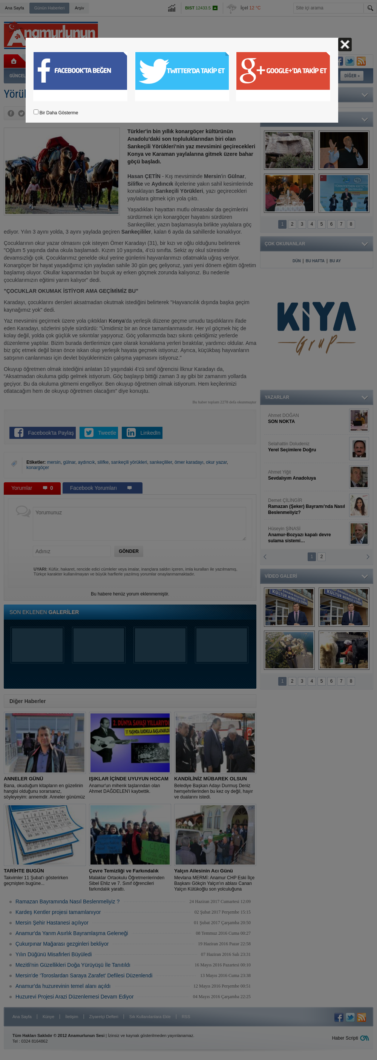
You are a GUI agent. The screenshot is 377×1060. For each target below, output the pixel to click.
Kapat (345, 44)
